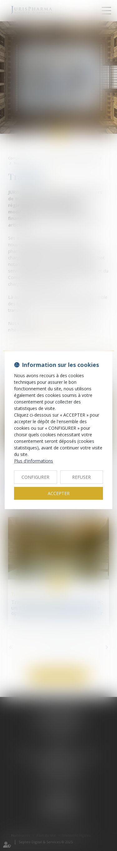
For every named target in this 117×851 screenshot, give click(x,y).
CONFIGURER (35, 477)
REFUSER (81, 477)
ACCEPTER (59, 493)
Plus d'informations (33, 461)
